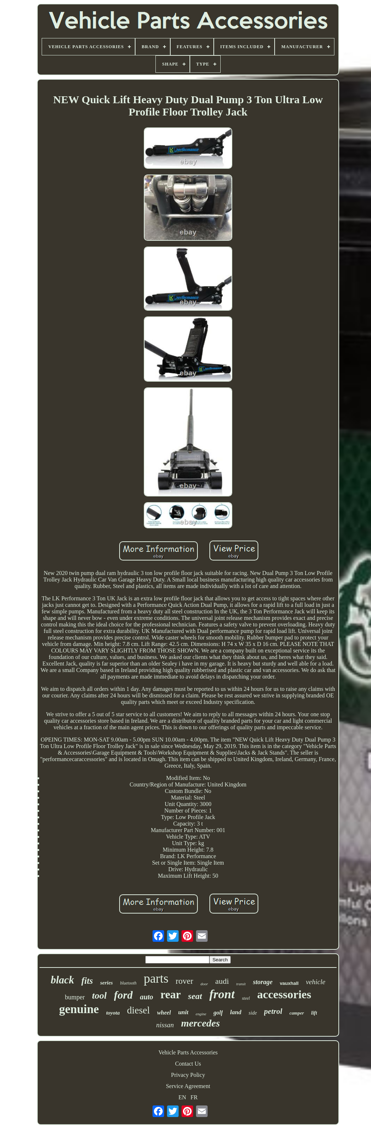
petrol (273, 1011)
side (253, 1013)
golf (218, 1012)
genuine (79, 1009)
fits (87, 981)
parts (156, 978)
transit (241, 984)
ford (123, 995)
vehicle (315, 982)
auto (146, 997)
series (106, 983)
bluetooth (128, 983)
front (222, 994)
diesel (138, 1010)
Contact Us (188, 1064)
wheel (164, 1012)
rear (171, 994)
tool (99, 995)
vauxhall (289, 983)
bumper (75, 997)
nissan (165, 1025)
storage (262, 982)
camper (296, 1013)
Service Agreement (188, 1086)
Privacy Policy (188, 1075)
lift (314, 1013)
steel (246, 998)
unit (183, 1012)
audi (222, 981)
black (62, 980)
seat (195, 996)
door (204, 984)
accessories (284, 994)
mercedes (200, 1023)
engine (201, 1014)
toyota (113, 1013)
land (235, 1012)
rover (184, 981)
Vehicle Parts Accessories (188, 1052)
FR (194, 1097)
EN (182, 1097)
